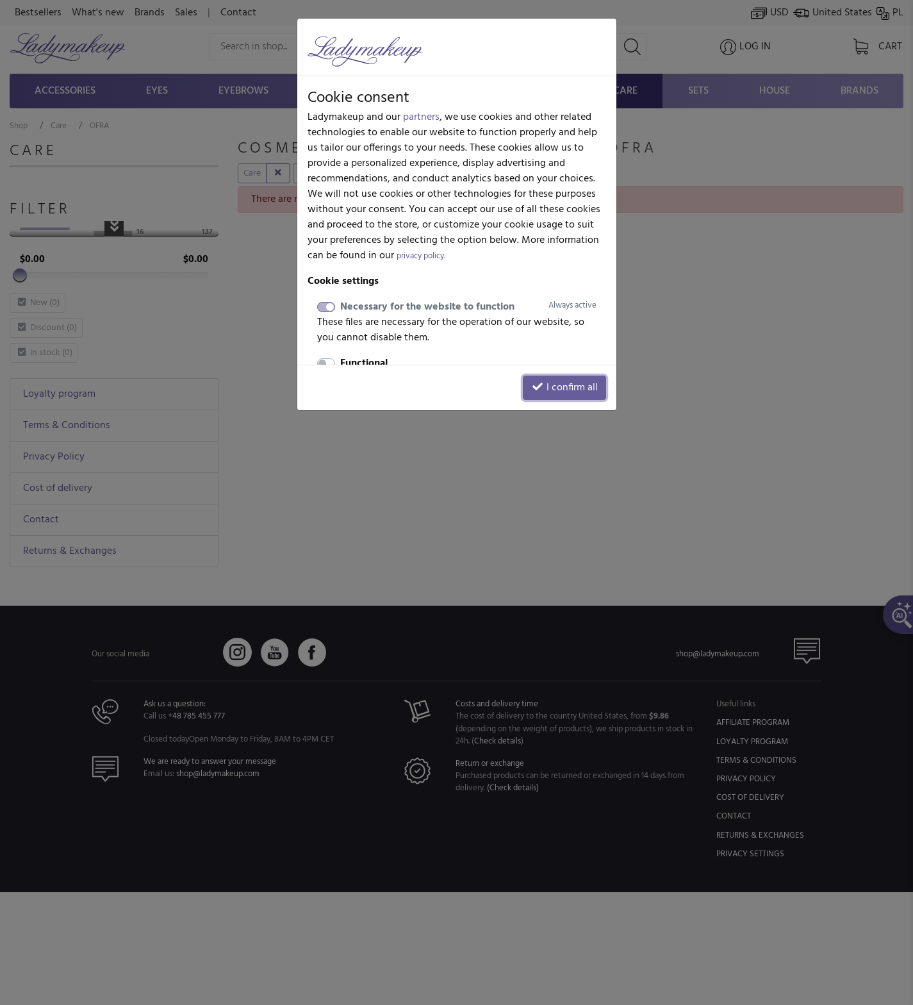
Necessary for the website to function (468, 307)
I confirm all (564, 387)
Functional (364, 363)
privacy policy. (421, 256)
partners (421, 117)
